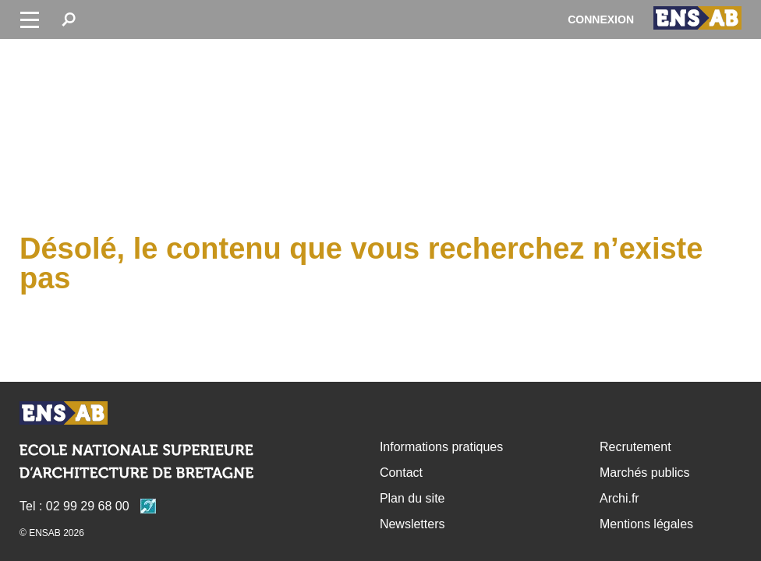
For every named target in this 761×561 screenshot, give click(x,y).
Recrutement (635, 446)
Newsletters (412, 524)
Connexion (601, 19)
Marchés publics (645, 472)
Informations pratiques (441, 446)
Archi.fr (619, 498)
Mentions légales (646, 524)
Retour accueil (63, 413)
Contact (401, 472)
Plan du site (412, 498)
